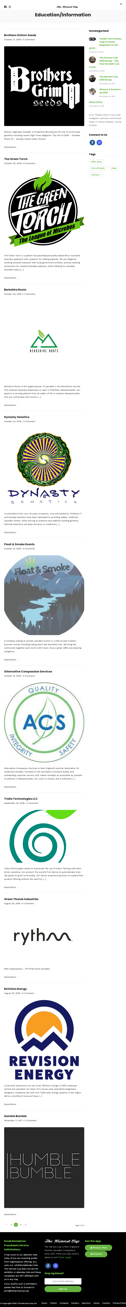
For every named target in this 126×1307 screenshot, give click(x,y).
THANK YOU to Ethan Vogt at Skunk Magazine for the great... (105, 43)
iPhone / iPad (98, 1247)
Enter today (65, 1257)
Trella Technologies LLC (21, 799)
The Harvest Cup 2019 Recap (108, 78)
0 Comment (29, 39)
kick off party (98, 168)
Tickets (53, 1303)
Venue (96, 1303)
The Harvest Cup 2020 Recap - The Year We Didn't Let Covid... (104, 62)
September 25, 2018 (14, 803)
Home (44, 1303)
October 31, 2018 (12, 39)
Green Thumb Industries (21, 899)
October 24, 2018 (12, 421)
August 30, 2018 (12, 903)
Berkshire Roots (15, 290)
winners (95, 175)
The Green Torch (16, 159)
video (114, 168)
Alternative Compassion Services (28, 671)
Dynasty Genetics (16, 417)
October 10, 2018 (12, 548)
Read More (11, 147)
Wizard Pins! (95, 102)
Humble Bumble (15, 1116)
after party (96, 161)
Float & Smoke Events (19, 544)
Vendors (75, 1303)
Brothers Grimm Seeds (20, 35)
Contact (106, 1303)
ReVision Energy (15, 989)
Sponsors (86, 1303)
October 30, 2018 (12, 163)
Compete (64, 1303)
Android (96, 1254)
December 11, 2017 (13, 1120)
